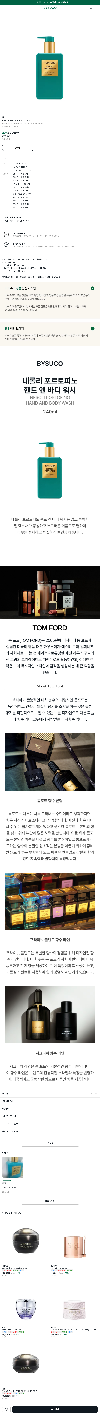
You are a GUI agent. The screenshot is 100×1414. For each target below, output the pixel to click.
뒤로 (4, 8)
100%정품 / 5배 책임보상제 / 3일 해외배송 (50, 2)
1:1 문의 (50, 1143)
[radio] (3, 1180)
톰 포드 (5, 116)
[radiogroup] (12, 1180)
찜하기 (6, 1409)
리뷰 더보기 (50, 1201)
